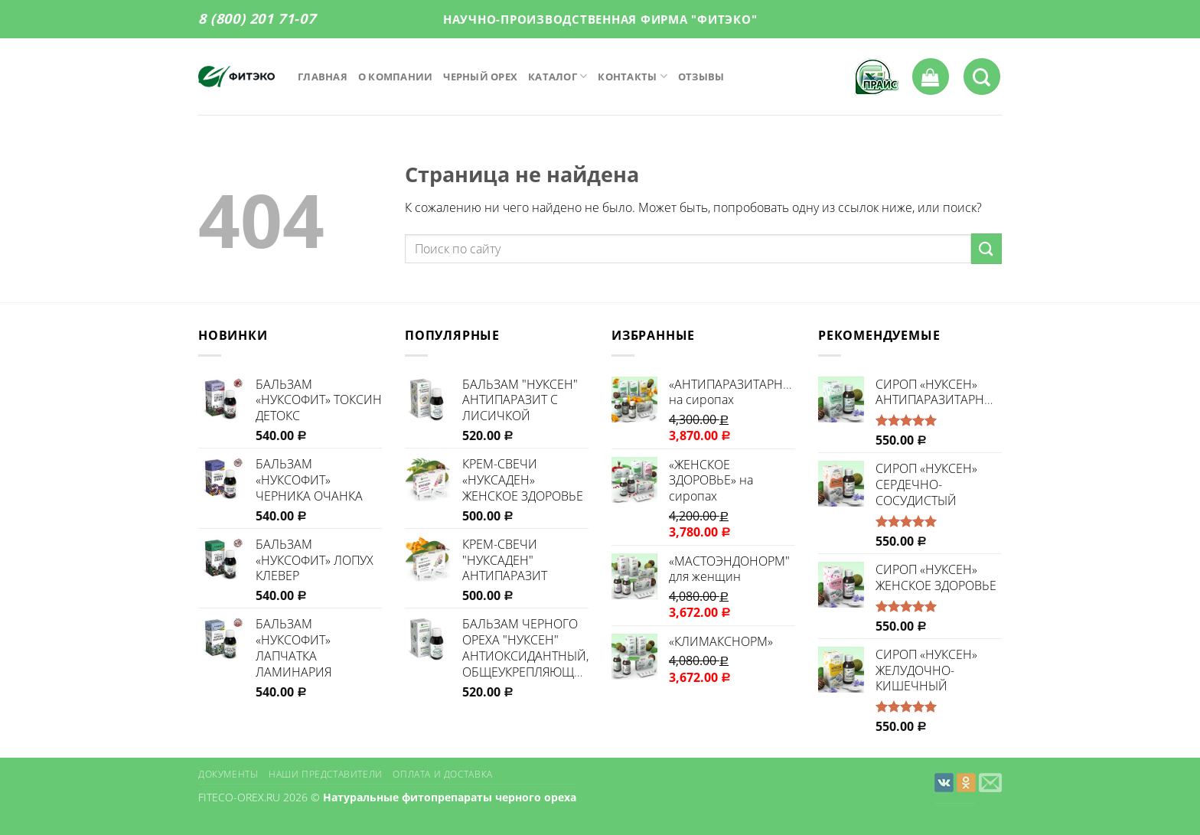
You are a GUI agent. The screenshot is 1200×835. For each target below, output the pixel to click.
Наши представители (326, 774)
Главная (322, 76)
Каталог (557, 76)
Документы (228, 774)
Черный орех (480, 76)
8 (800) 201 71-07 (256, 18)
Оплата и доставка (442, 774)
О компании (395, 76)
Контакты (632, 76)
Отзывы (701, 76)
